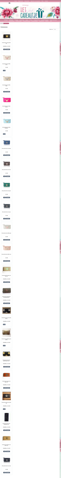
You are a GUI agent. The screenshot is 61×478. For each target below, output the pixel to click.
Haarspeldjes (11, 21)
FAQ (42, 1)
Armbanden (22, 19)
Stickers (47, 21)
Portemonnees (37, 19)
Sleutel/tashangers (44, 19)
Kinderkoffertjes (34, 21)
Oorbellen (11, 19)
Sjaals (27, 19)
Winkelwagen (25, 5)
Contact (46, 1)
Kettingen (6, 19)
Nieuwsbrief (27, 1)
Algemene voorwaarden (35, 1)
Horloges (16, 19)
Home (15, 1)
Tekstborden (41, 21)
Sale (51, 21)
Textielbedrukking (26, 21)
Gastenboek (20, 1)
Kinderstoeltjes (19, 21)
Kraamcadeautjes (53, 19)
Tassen (31, 19)
